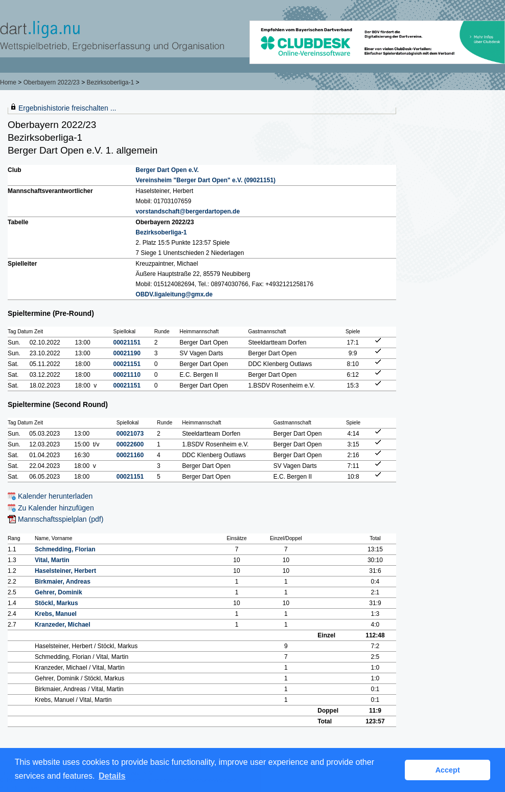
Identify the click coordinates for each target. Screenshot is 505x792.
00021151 (127, 342)
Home (8, 82)
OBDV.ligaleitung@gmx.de (174, 294)
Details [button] (112, 776)
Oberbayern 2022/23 (52, 82)
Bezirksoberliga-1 (110, 82)
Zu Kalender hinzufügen (56, 508)
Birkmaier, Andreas (62, 581)
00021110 (127, 374)
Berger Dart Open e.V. (167, 170)
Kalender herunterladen (55, 496)
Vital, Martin (52, 560)
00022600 (130, 444)
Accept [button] (447, 770)
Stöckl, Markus (56, 603)
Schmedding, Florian (65, 549)
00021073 (130, 433)
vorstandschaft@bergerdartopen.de (187, 211)
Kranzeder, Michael (62, 624)
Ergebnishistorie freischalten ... (67, 108)
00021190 (127, 353)
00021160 (130, 455)
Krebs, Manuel (56, 613)
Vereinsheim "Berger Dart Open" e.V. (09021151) (205, 180)
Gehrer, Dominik (58, 592)
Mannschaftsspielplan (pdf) (60, 519)
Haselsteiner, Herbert (65, 570)
